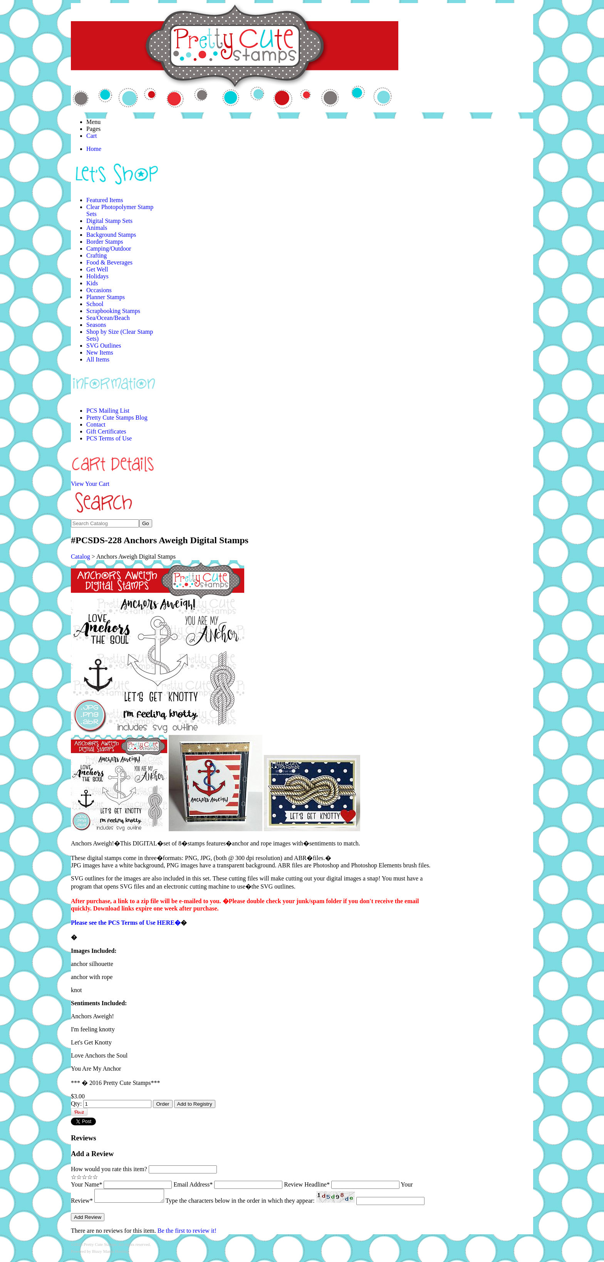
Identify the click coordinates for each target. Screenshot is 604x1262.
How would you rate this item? (109, 1169)
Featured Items (104, 200)
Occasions (99, 290)
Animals (96, 227)
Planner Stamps (105, 297)
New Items (99, 352)
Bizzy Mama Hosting (110, 1252)
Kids (92, 283)
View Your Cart (90, 483)
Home (93, 149)
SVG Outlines (103, 345)
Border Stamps (104, 241)
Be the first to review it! (187, 1232)
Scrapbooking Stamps (113, 311)
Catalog (80, 556)
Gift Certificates (106, 431)
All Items (97, 359)
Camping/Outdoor (108, 248)
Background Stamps (111, 234)
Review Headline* (307, 1184)
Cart (91, 135)
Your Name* (86, 1184)
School (94, 304)
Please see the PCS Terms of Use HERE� (126, 922)
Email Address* (193, 1184)
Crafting (96, 255)
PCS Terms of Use (109, 438)
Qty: (76, 1103)
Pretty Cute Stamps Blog (117, 417)
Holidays (97, 276)
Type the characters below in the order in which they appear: (247, 1203)
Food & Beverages (109, 262)
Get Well (97, 269)
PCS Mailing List (107, 410)
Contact (96, 424)
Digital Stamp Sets (109, 221)
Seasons (96, 324)
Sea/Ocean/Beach (108, 318)
